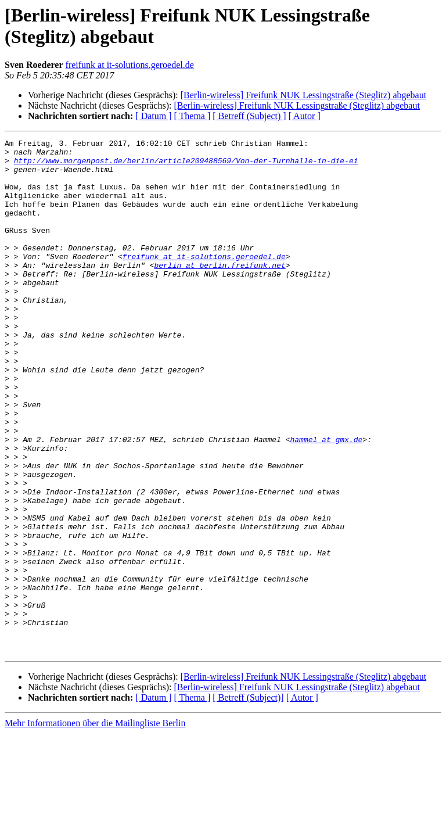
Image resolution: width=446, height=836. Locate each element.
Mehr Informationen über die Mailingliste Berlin (95, 826)
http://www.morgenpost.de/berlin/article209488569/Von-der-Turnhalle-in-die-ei (186, 165)
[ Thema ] (192, 116)
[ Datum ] (153, 116)
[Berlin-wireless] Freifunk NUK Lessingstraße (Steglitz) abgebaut (303, 95)
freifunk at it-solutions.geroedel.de (130, 65)
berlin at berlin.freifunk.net (219, 291)
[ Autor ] (305, 116)
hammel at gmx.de (326, 500)
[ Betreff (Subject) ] (249, 116)
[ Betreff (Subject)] (248, 800)
